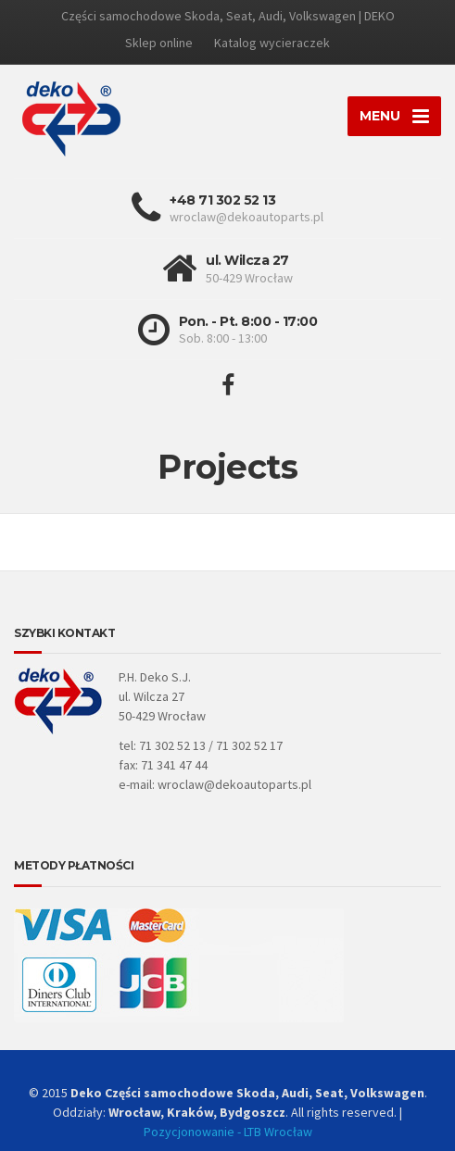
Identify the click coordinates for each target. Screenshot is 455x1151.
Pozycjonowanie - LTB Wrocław (228, 1131)
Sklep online (159, 42)
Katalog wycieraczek (272, 42)
